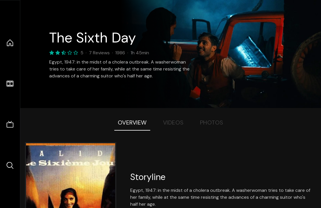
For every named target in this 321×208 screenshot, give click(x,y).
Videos (173, 122)
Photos (211, 122)
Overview (132, 122)
